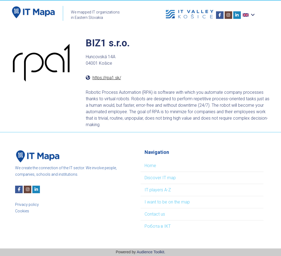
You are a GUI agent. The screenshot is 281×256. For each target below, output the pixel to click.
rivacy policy (28, 204)
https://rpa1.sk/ (106, 77)
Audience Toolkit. (151, 252)
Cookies (22, 211)
